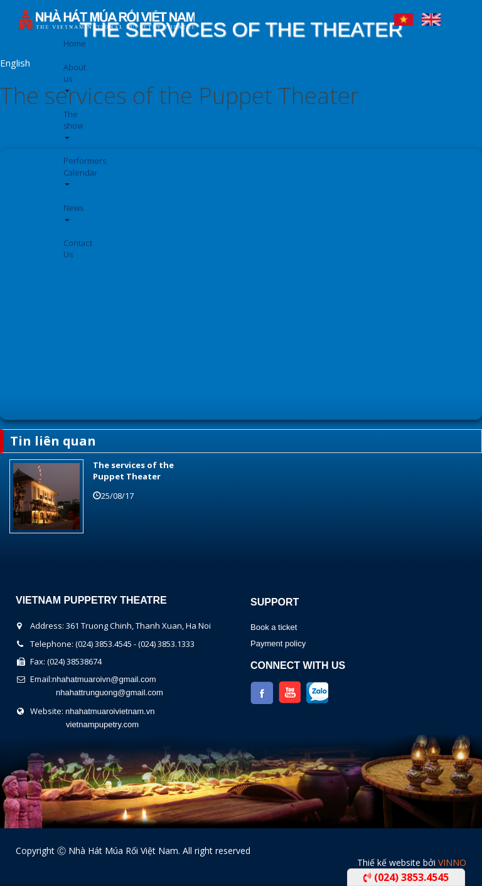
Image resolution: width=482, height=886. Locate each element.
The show (68, 124)
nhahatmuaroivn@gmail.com (104, 679)
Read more (21, 551)
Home (68, 43)
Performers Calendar (68, 170)
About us (68, 76)
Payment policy (278, 643)
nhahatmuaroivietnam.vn (109, 711)
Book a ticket (273, 627)
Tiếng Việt (403, 16)
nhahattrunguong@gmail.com (109, 692)
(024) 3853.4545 (406, 877)
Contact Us (68, 248)
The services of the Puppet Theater (179, 95)
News (68, 212)
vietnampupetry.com (102, 724)
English (431, 16)
